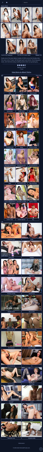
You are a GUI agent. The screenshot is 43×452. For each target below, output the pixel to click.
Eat (11, 420)
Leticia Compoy (33, 147)
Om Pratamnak (11, 366)
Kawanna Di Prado (32, 329)
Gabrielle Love (11, 438)
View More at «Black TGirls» (21, 72)
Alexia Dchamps (33, 129)
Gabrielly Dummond (10, 165)
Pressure (9, 55)
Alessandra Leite (21, 183)
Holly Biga (31, 384)
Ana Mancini (11, 348)
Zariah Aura (32, 293)
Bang (21, 147)
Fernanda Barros (33, 165)
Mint (10, 183)
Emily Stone (21, 111)
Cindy (31, 239)
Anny (21, 93)
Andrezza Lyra (11, 239)
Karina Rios (10, 111)
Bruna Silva (32, 311)
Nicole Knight (11, 384)
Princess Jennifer (21, 165)
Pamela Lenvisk (11, 293)
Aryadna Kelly (31, 438)
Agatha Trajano (33, 201)
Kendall (11, 402)
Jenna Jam (11, 257)
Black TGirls (4, 6)
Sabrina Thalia (31, 348)
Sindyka (32, 257)
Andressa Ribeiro (9, 129)
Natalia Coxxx (11, 311)
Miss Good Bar (33, 183)
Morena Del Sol (11, 329)
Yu (31, 366)
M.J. (33, 219)
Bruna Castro (11, 275)
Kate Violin (31, 275)
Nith (10, 93)
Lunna (31, 402)
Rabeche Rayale (21, 129)
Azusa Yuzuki (33, 93)
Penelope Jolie (9, 147)
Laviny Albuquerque (10, 201)
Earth (31, 420)
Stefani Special (21, 219)
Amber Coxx (10, 219)
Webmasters (21, 443)
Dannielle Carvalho (21, 201)
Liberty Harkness (33, 111)
